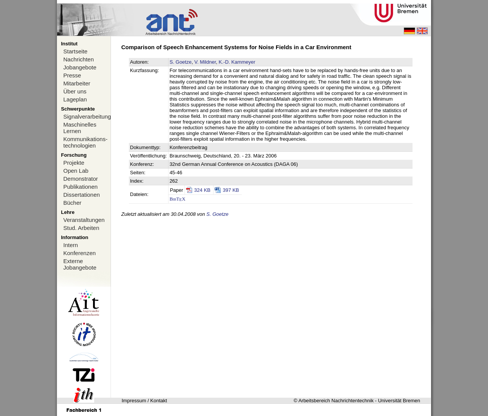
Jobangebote (79, 67)
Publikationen (80, 186)
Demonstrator (80, 178)
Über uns (75, 91)
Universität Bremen (399, 400)
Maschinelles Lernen (79, 127)
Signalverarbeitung (87, 116)
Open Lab (75, 170)
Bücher (72, 202)
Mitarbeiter (76, 83)
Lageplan (75, 99)
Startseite (75, 51)
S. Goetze (181, 62)
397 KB (231, 190)
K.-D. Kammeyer (237, 62)
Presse (72, 75)
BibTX (178, 199)
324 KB (202, 190)
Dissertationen (81, 194)
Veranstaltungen (83, 220)
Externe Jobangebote (79, 264)
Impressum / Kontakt (144, 400)
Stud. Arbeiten (81, 228)
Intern (70, 245)
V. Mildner (205, 62)
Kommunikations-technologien (85, 142)
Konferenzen (79, 253)
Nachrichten (78, 59)
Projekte (73, 162)
